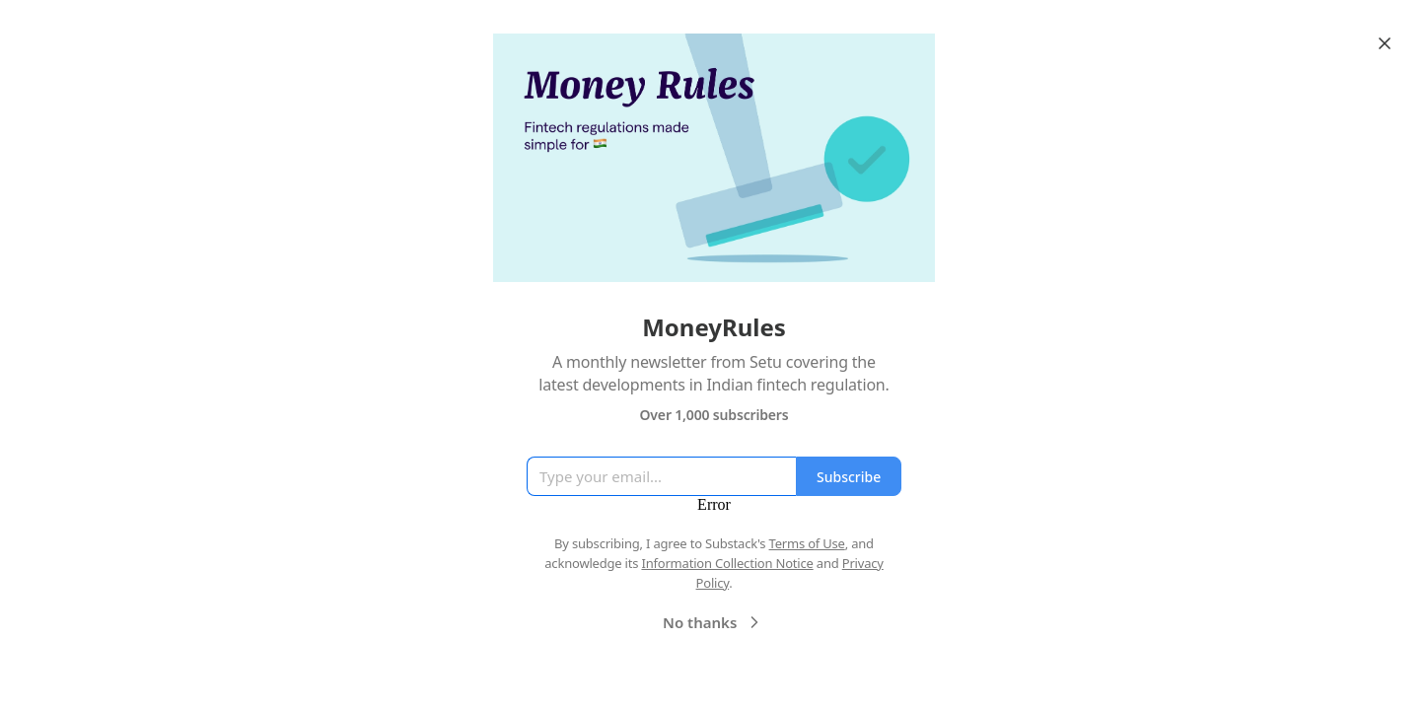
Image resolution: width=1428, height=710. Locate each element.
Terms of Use (807, 543)
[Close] (1384, 43)
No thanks (713, 622)
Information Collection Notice (727, 563)
